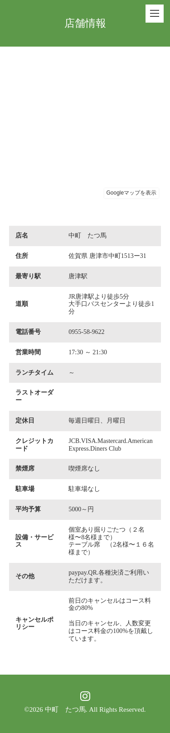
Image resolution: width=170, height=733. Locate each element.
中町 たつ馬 (65, 709)
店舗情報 (85, 23)
